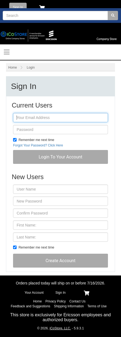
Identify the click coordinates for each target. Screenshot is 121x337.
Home (12, 67)
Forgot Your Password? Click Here (38, 145)
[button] (60, 157)
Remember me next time (36, 140)
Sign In (18, 7)
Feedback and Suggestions (30, 306)
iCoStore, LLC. (60, 328)
